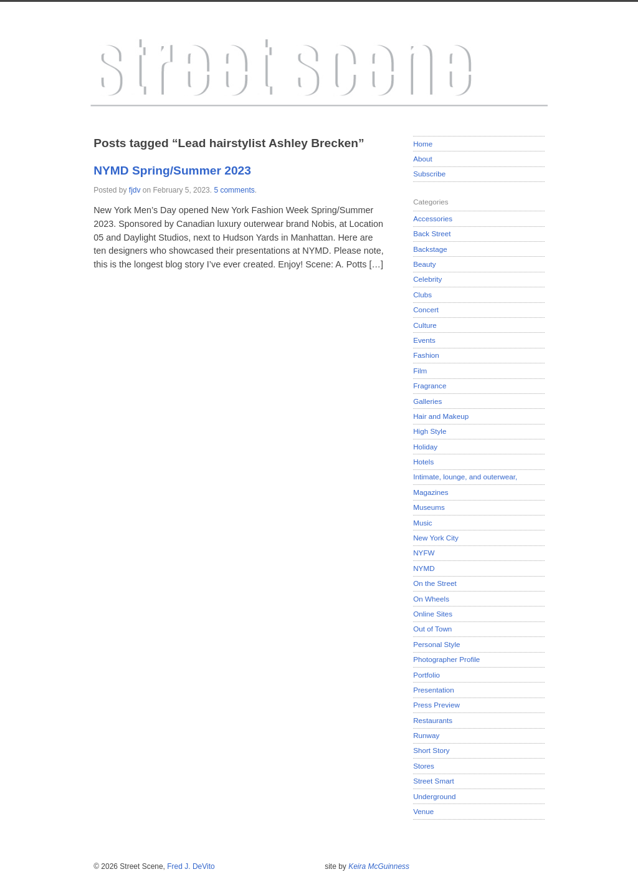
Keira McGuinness (378, 866)
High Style (429, 431)
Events (424, 340)
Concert (426, 309)
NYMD (423, 568)
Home (422, 144)
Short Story (431, 750)
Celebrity (427, 279)
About (422, 159)
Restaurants (432, 720)
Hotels (423, 462)
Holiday (425, 447)
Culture (425, 325)
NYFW (423, 553)
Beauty (424, 264)
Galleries (427, 401)
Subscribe (429, 174)
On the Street (435, 583)
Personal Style (436, 644)
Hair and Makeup (441, 416)
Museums (429, 507)
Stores (423, 766)
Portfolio (426, 675)
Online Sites (432, 614)
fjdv (135, 190)
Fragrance (429, 385)
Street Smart (433, 781)
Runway (426, 735)
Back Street (431, 233)
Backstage (430, 249)
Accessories (432, 218)
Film (420, 371)
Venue (423, 811)
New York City (436, 538)
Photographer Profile (446, 659)
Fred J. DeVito (190, 866)
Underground (434, 796)
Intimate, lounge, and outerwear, (465, 476)
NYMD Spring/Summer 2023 (172, 170)
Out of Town (432, 629)
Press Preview (436, 705)
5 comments (234, 190)
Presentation (433, 690)
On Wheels (431, 599)
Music (422, 523)
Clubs (422, 294)
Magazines (431, 492)
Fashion (426, 355)
